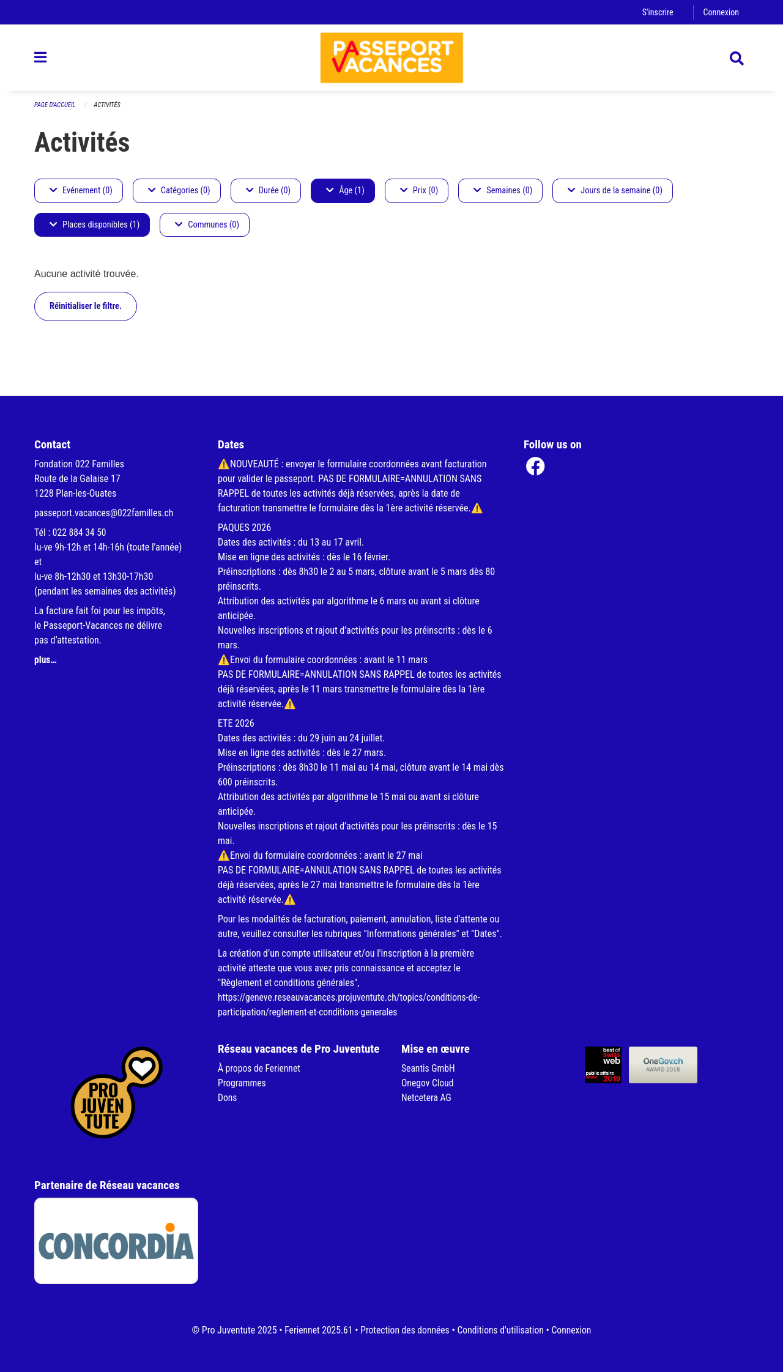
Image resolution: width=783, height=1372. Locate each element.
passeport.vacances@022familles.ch (105, 513)
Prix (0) (419, 196)
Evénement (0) (81, 196)
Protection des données (404, 1330)
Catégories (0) (179, 196)
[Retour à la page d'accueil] (391, 60)
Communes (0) (207, 230)
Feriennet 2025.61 (316, 1330)
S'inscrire (656, 12)
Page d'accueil (55, 110)
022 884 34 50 (80, 532)
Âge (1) (345, 196)
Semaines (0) (502, 196)
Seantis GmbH (428, 1068)
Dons (227, 1097)
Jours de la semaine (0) (615, 196)
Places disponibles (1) (94, 230)
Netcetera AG (427, 1097)
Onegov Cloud (428, 1083)
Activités (109, 110)
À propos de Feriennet (260, 1068)
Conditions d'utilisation (502, 1330)
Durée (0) (268, 196)
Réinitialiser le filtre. (86, 311)
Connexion (720, 12)
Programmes (242, 1083)
